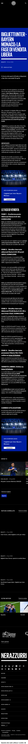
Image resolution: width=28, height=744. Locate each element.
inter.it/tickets (18, 392)
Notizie (3, 673)
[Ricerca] (25, 3)
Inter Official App (6, 691)
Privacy (13, 730)
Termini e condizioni (6, 730)
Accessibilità (5, 732)
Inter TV (3, 682)
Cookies (18, 730)
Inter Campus (5, 704)
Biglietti (4, 496)
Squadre (3, 677)
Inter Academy (5, 700)
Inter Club (4, 695)
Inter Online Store (6, 686)
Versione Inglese (6, 491)
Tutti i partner (5, 635)
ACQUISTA (9, 199)
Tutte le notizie (23, 510)
